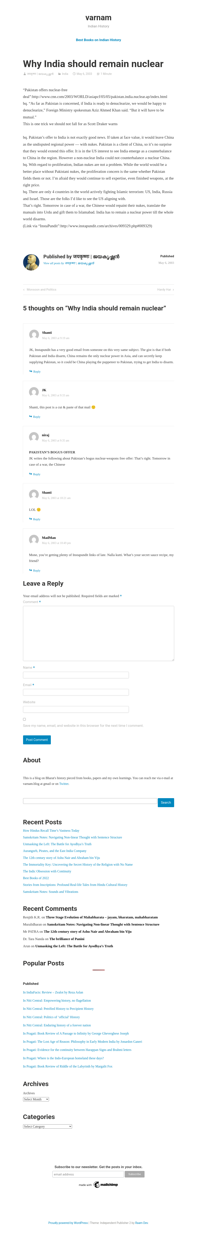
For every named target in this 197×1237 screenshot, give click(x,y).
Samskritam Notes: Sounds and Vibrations (50, 891)
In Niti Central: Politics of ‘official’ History (51, 1017)
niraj (45, 435)
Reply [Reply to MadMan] (36, 570)
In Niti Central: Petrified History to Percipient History (58, 1008)
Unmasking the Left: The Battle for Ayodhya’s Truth (57, 844)
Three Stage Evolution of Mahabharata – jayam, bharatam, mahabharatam (102, 917)
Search (166, 802)
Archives (29, 1093)
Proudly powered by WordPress (68, 1223)
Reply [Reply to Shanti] (37, 371)
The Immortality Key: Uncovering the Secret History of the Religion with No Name (78, 864)
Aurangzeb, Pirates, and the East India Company (55, 851)
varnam (99, 17)
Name (29, 667)
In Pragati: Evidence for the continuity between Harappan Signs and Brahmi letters (77, 1050)
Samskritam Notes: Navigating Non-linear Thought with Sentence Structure (72, 837)
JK (44, 390)
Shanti (47, 333)
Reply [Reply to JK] (36, 416)
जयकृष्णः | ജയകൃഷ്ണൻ (40, 73)
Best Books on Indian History (98, 40)
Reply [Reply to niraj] (36, 474)
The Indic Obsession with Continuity (47, 871)
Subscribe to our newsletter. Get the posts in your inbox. (98, 1167)
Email (28, 685)
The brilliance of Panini (66, 939)
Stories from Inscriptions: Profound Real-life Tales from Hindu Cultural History (75, 884)
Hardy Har (164, 290)
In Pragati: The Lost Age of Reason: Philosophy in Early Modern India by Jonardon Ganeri (82, 1041)
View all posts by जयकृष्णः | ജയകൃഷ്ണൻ (68, 263)
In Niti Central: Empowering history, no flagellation (57, 1000)
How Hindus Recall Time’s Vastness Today (51, 830)
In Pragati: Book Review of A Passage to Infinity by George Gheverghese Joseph (76, 1033)
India (65, 73)
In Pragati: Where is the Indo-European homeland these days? (63, 1058)
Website (29, 702)
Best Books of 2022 (36, 878)
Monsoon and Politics (41, 290)
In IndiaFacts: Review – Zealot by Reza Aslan (53, 992)
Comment (32, 602)
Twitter (63, 783)
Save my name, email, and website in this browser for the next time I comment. (83, 726)
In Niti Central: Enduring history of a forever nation (57, 1025)
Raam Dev (141, 1223)
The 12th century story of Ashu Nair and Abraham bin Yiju (61, 857)
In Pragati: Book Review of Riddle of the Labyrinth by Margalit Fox (67, 1066)
